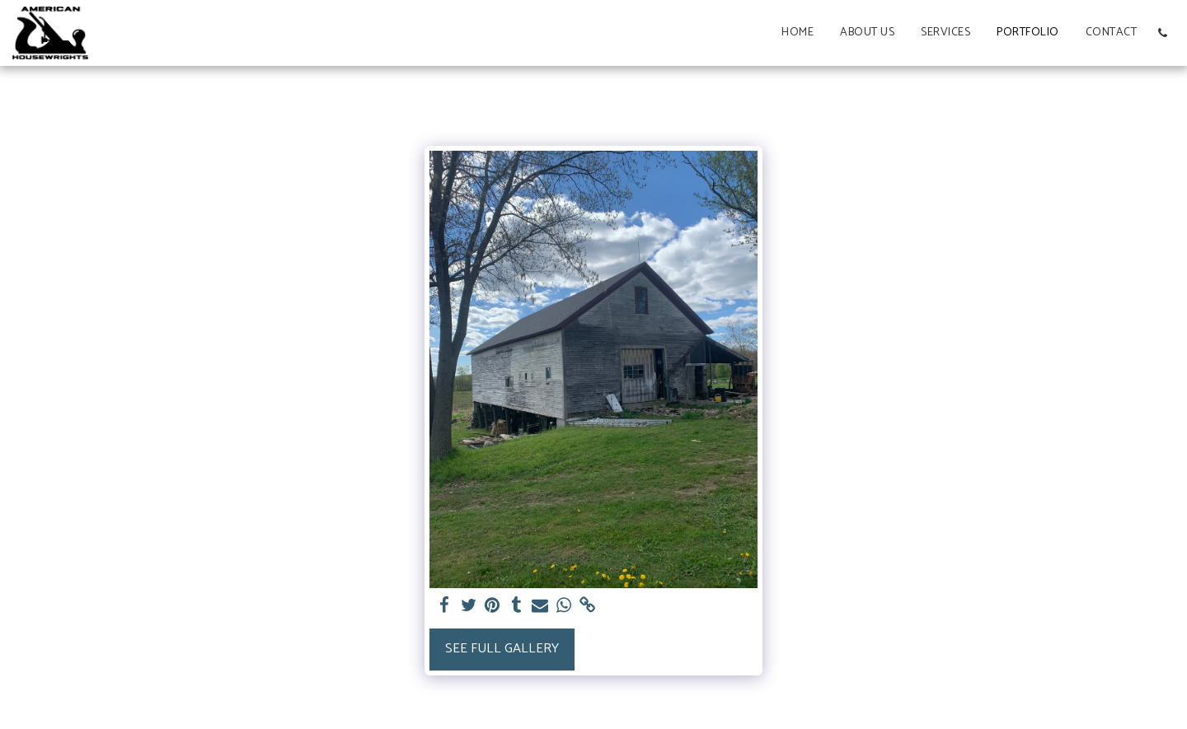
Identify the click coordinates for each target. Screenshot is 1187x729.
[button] (1162, 33)
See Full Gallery (502, 649)
